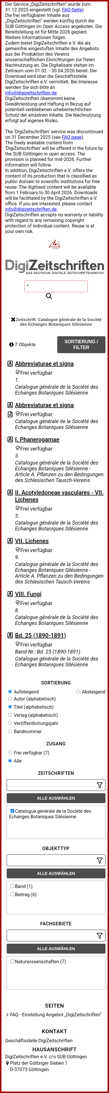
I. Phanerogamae (37, 439)
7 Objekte (22, 344)
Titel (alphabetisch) (31, 707)
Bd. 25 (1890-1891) (40, 635)
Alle (15, 761)
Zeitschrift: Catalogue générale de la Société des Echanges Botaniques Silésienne (56, 322)
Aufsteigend (23, 692)
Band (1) (21, 886)
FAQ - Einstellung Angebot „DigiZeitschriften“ (56, 1014)
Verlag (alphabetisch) (33, 715)
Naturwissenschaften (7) (38, 961)
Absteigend (91, 692)
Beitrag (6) (23, 894)
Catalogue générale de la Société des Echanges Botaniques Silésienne (50, 813)
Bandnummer (25, 731)
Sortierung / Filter (81, 344)
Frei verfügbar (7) (28, 753)
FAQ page (72, 137)
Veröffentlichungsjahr (33, 723)
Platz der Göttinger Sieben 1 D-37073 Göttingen (39, 1066)
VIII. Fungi (28, 594)
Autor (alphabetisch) (32, 699)
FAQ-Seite (72, 10)
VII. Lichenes (32, 540)
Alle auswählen (56, 798)
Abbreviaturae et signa (44, 363)
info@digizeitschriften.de (31, 93)
